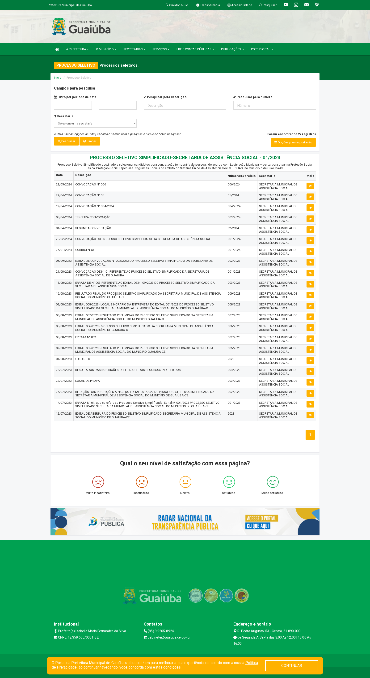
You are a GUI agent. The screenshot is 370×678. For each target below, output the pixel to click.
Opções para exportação (293, 142)
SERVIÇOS (160, 49)
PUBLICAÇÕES (232, 49)
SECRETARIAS (134, 49)
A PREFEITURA (77, 49)
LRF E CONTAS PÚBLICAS (195, 49)
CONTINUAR (291, 665)
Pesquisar (66, 141)
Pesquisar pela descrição (165, 97)
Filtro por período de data (75, 97)
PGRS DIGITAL (262, 49)
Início (58, 77)
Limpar (89, 141)
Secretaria (63, 116)
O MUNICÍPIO (106, 49)
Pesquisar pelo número (252, 97)
